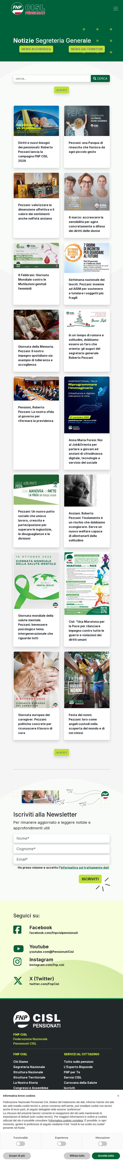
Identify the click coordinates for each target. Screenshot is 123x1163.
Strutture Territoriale (29, 1077)
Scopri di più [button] (17, 1155)
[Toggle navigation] (116, 8)
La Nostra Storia (25, 1083)
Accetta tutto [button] (106, 1155)
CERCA (100, 78)
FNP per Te (72, 1072)
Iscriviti (69, 1088)
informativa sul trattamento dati (85, 867)
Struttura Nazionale (28, 1072)
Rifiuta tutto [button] (77, 1155)
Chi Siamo (20, 1062)
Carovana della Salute (80, 1083)
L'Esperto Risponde (78, 1067)
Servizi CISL (73, 1077)
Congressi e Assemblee (30, 1088)
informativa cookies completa (66, 1120)
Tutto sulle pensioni (78, 1062)
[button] (118, 1096)
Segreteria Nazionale (29, 1067)
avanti (61, 90)
